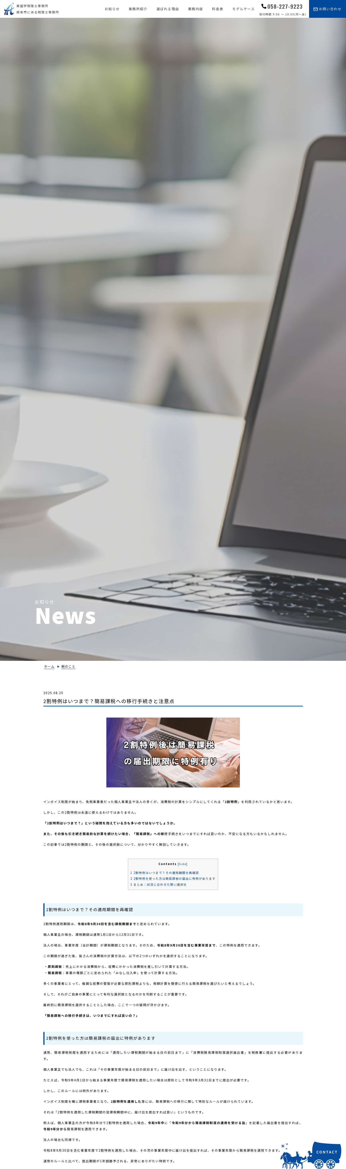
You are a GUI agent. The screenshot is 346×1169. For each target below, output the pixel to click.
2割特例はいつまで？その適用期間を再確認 (164, 873)
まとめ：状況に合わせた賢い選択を (158, 884)
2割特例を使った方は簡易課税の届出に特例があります (173, 878)
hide (182, 864)
